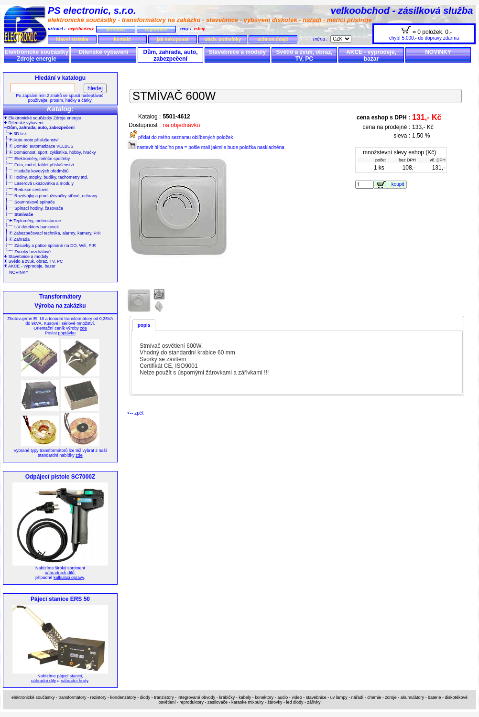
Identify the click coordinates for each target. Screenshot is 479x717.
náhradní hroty (74, 680)
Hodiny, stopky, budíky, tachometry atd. (48, 177)
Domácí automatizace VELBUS (41, 146)
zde (83, 328)
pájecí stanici (69, 676)
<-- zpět (135, 413)
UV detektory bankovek (36, 227)
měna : (321, 39)
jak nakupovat (173, 39)
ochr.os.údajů (272, 39)
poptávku (67, 333)
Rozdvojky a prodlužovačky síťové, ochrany (55, 195)
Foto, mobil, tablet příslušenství (44, 164)
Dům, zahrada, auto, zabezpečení (170, 55)
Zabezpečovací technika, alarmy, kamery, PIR (55, 233)
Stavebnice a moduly (237, 52)
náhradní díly (43, 680)
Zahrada (19, 239)
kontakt (122, 39)
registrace (156, 29)
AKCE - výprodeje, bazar (371, 55)
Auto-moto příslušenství (34, 140)
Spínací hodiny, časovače (38, 208)
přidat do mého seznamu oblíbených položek (180, 137)
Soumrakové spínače (34, 202)
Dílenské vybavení (103, 52)
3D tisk (18, 133)
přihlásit (115, 29)
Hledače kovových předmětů (41, 171)
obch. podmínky (223, 39)
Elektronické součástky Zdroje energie (36, 55)
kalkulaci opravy (69, 577)
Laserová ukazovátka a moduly (44, 183)
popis (144, 325)
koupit (399, 184)
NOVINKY (438, 52)
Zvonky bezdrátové (32, 251)
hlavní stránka (72, 39)
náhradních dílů (60, 572)
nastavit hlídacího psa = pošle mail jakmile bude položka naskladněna (205, 147)
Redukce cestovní (31, 189)
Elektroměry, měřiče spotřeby (42, 158)
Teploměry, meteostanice (35, 220)
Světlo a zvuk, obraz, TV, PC (304, 55)
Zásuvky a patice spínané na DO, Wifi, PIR (55, 245)
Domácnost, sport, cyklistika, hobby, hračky (52, 152)
